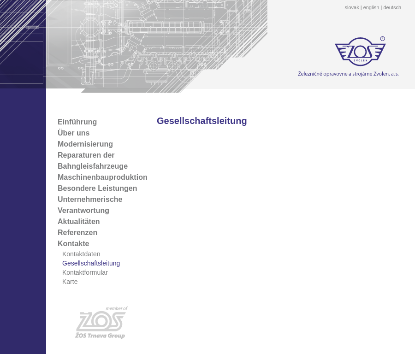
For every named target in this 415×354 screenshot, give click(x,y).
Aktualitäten (79, 221)
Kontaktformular (85, 272)
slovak (351, 7)
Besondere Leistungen (97, 188)
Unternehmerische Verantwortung (90, 204)
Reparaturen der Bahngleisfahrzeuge (93, 160)
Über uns (73, 133)
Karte (69, 281)
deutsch (392, 7)
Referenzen (77, 232)
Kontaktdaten (81, 254)
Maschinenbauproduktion (103, 177)
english (371, 7)
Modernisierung (85, 144)
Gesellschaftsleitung (91, 263)
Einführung (77, 122)
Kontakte (73, 244)
